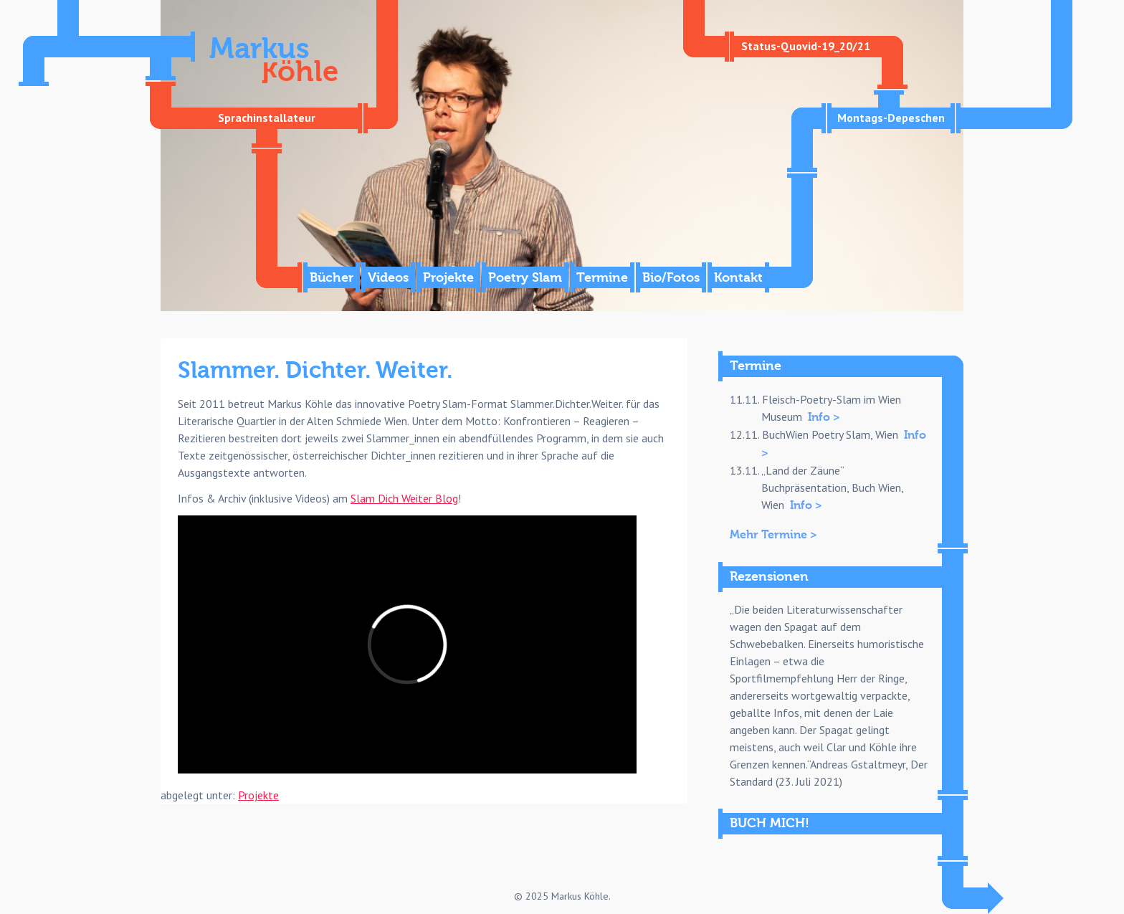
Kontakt (738, 277)
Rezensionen (769, 576)
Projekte (448, 277)
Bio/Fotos (671, 277)
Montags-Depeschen (891, 117)
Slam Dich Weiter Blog (404, 498)
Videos (388, 277)
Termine (602, 277)
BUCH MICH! (769, 823)
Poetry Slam (525, 277)
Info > (824, 417)
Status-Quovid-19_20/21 (805, 46)
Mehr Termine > (773, 534)
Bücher (331, 277)
